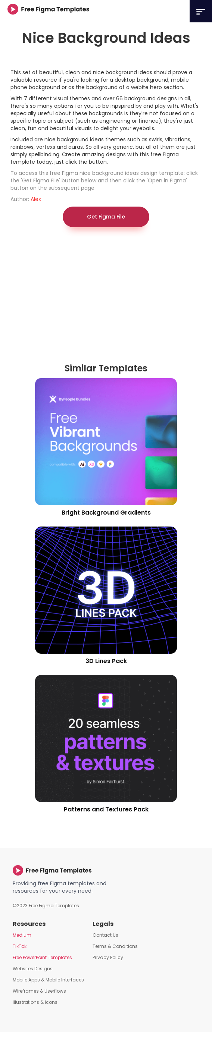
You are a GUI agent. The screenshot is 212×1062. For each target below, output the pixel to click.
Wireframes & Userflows (39, 991)
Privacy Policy (108, 957)
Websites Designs (33, 968)
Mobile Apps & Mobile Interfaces (48, 980)
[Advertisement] (91, 294)
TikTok (19, 946)
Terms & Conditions (115, 946)
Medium (22, 935)
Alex (36, 199)
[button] (201, 11)
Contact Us (105, 935)
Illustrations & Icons (35, 1002)
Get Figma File (106, 216)
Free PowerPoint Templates (42, 957)
